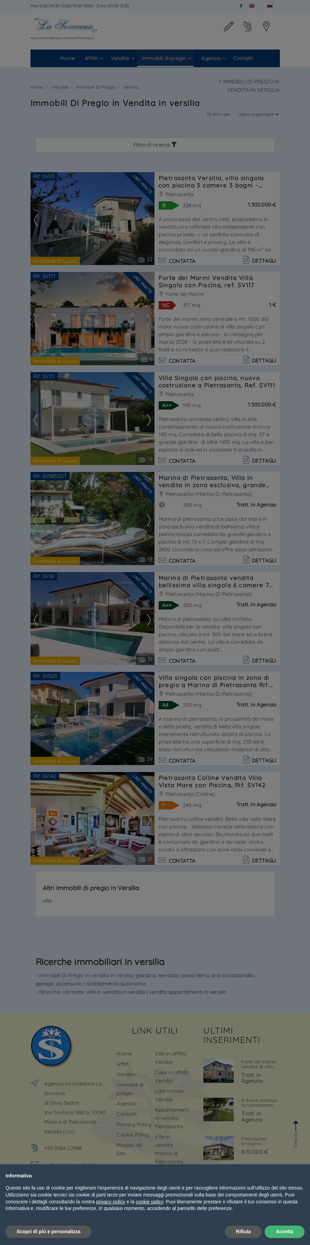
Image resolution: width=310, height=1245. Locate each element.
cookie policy (149, 1201)
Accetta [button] (284, 1231)
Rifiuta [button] (243, 1231)
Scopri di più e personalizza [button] (48, 1231)
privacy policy (110, 1201)
